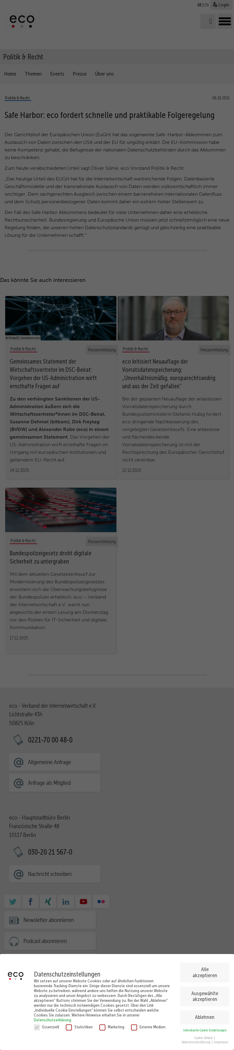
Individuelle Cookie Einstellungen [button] (205, 1028)
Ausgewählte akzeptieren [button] (204, 994)
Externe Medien (148, 1024)
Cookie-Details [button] (203, 1035)
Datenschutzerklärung (52, 1017)
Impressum (221, 1040)
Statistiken (79, 1024)
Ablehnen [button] (204, 1015)
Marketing (111, 1024)
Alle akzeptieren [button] (205, 970)
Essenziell (46, 1024)
